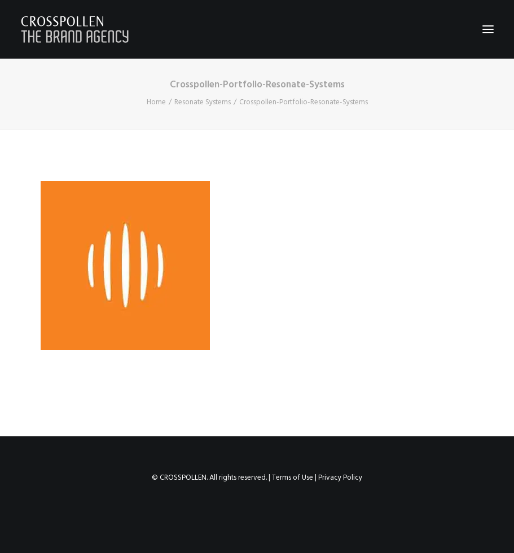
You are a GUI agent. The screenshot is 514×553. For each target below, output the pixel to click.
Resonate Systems (202, 102)
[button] (488, 29)
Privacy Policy (340, 478)
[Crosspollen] (75, 29)
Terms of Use (292, 478)
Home (156, 102)
